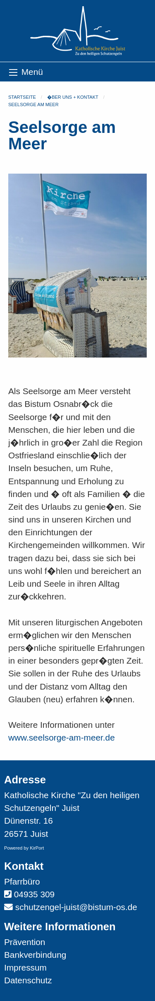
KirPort (37, 847)
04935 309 (34, 894)
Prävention (24, 942)
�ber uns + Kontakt (72, 97)
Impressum (25, 967)
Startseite (22, 97)
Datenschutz (28, 980)
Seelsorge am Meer (33, 104)
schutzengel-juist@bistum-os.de (76, 907)
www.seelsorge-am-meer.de (61, 737)
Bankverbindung (35, 954)
